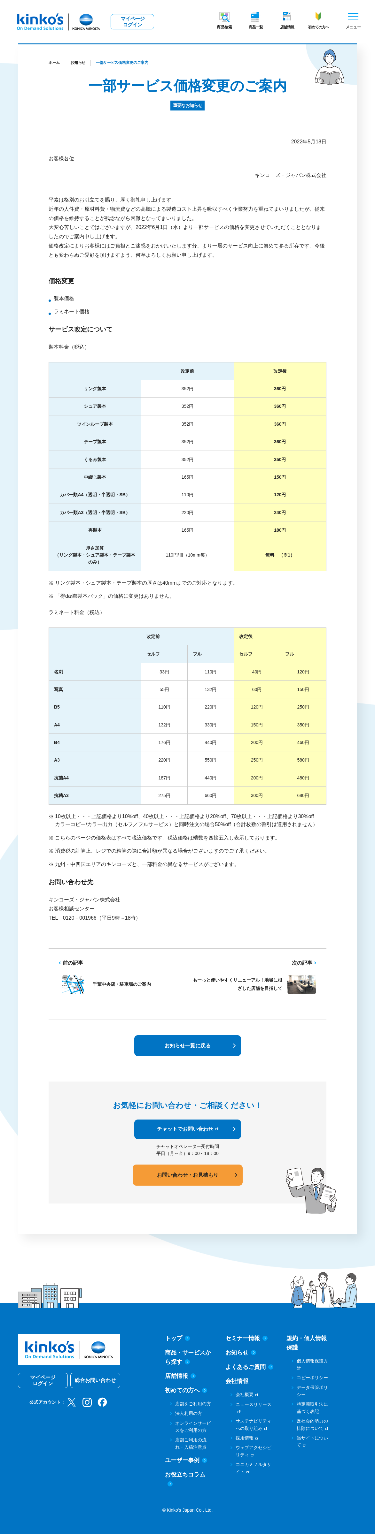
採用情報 (245, 1437)
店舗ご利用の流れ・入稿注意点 (191, 1443)
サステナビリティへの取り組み (253, 1424)
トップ (177, 1338)
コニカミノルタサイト (253, 1468)
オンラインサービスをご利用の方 (193, 1427)
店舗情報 (287, 27)
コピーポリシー (312, 1377)
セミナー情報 (246, 1338)
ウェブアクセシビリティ (253, 1451)
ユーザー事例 (186, 1460)
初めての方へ (318, 27)
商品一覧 (256, 27)
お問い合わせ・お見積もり (187, 1175)
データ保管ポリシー (312, 1391)
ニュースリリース (253, 1404)
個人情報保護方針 (312, 1364)
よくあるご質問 (249, 1367)
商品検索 (224, 27)
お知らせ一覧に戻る (188, 1045)
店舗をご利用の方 (193, 1403)
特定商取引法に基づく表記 (312, 1407)
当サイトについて (312, 1441)
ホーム (54, 62)
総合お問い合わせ (95, 1380)
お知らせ (77, 62)
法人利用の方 (188, 1413)
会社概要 (245, 1394)
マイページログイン (133, 21)
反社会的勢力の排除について (312, 1424)
